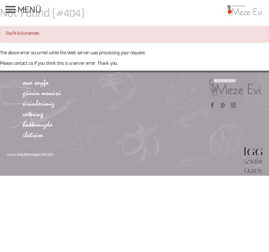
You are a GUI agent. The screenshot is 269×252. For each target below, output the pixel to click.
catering (33, 113)
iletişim (33, 135)
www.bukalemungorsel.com (30, 154)
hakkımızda (38, 124)
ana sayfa (36, 82)
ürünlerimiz (38, 103)
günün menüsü (42, 93)
